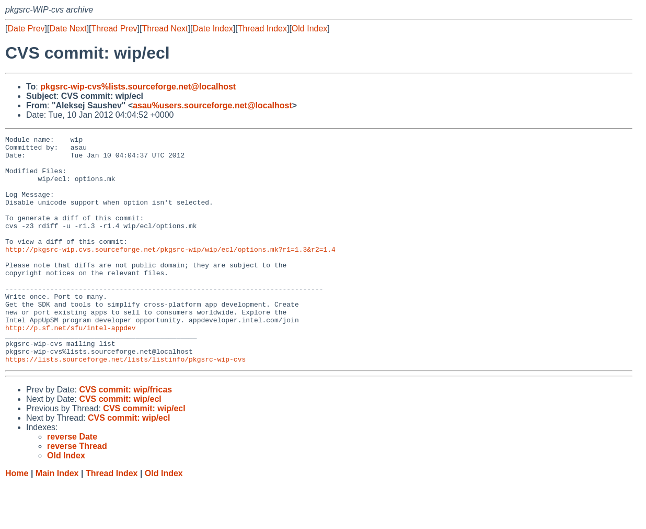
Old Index (309, 28)
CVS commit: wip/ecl (120, 444)
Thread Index (262, 28)
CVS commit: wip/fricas (125, 435)
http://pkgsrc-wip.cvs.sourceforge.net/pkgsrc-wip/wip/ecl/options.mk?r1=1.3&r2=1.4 (170, 272)
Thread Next (165, 28)
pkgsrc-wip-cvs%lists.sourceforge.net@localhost (138, 86)
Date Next (67, 28)
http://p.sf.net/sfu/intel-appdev (70, 367)
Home (16, 518)
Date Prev (25, 28)
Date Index (212, 28)
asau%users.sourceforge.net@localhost (212, 105)
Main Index (57, 518)
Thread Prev (114, 28)
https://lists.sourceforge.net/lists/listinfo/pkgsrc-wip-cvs (125, 404)
